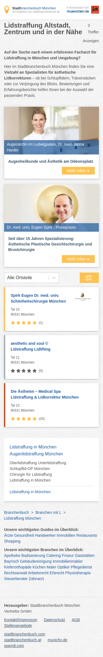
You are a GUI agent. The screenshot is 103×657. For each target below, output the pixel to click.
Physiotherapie (78, 573)
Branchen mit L (48, 512)
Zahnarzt (36, 578)
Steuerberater (16, 578)
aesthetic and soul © (52, 346)
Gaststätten (85, 555)
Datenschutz (54, 620)
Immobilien (66, 535)
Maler (51, 567)
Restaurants (86, 535)
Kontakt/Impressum (20, 620)
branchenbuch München (34, 8)
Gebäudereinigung (36, 561)
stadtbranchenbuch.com (24, 634)
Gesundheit (24, 535)
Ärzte (8, 535)
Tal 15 (40, 312)
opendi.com (14, 645)
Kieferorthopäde (18, 567)
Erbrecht (57, 573)
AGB (76, 620)
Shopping (12, 541)
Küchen (39, 567)
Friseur (68, 555)
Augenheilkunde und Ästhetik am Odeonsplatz (50, 161)
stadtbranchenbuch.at (22, 640)
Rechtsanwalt (15, 573)
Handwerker (45, 535)
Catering (53, 555)
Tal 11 (53, 360)
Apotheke (12, 555)
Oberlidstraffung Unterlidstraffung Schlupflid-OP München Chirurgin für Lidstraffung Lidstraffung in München (38, 471)
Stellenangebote (18, 625)
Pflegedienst (81, 567)
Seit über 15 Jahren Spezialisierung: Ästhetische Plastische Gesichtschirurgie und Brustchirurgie (50, 244)
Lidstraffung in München (30, 492)
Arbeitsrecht (38, 573)
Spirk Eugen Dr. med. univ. (40, 298)
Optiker (63, 567)
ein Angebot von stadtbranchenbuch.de (36, 11)
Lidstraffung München (22, 518)
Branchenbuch (16, 512)
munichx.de (58, 640)
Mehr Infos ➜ (78, 171)
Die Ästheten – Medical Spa (52, 394)
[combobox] (7, 277)
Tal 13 (53, 408)
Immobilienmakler (68, 561)
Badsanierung (33, 555)
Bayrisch (11, 561)
